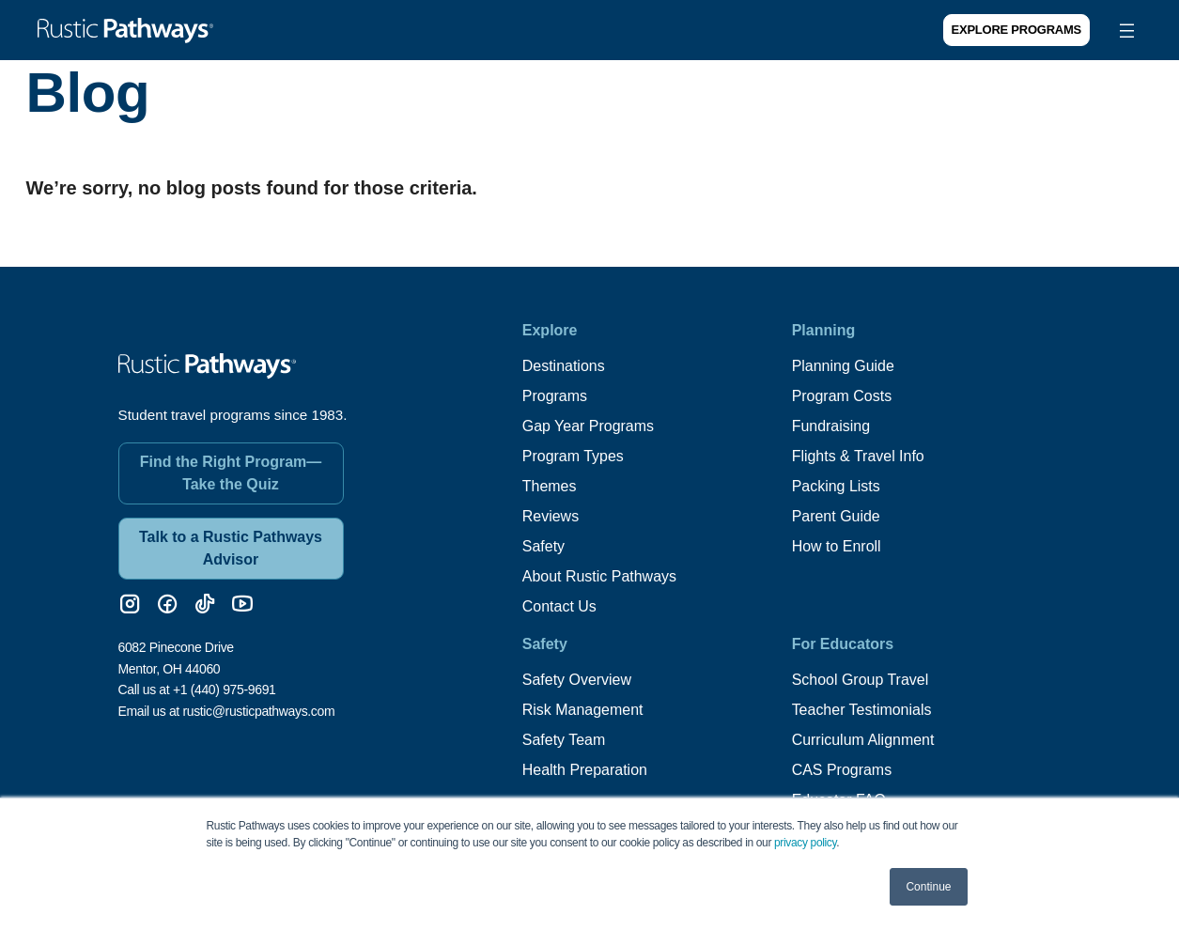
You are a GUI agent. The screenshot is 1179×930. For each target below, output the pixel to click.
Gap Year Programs (588, 426)
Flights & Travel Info (858, 456)
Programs (554, 396)
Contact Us (559, 606)
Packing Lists (836, 486)
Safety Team (564, 740)
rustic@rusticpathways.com (258, 710)
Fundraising (831, 426)
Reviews (550, 516)
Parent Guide (836, 516)
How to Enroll (836, 546)
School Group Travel (860, 680)
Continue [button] (928, 886)
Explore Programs (1016, 30)
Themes (549, 486)
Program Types (573, 456)
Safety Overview (576, 680)
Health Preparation (584, 770)
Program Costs (842, 396)
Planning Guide (843, 366)
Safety (543, 546)
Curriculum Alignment (863, 740)
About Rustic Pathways (599, 576)
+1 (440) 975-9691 (224, 689)
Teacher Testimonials (862, 710)
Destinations (563, 366)
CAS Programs (842, 770)
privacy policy (805, 842)
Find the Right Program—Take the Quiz (231, 473)
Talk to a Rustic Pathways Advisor (230, 548)
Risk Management (583, 710)
